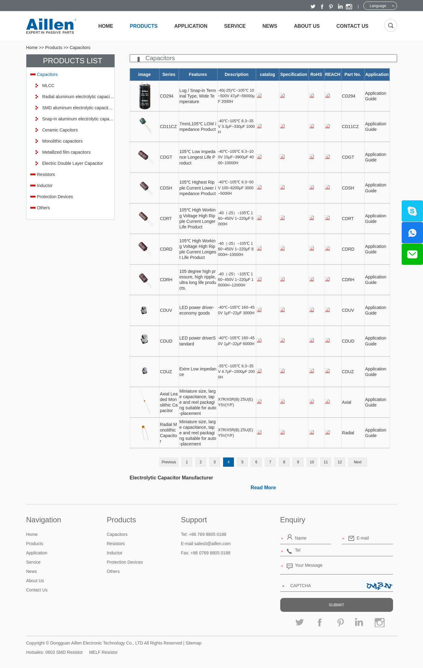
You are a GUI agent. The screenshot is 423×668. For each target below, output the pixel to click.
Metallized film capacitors (66, 152)
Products (144, 26)
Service (235, 26)
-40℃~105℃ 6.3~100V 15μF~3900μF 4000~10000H (236, 157)
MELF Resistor (103, 652)
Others (43, 207)
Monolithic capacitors (62, 141)
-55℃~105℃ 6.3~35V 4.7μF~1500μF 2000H (236, 371)
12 (340, 462)
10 (312, 462)
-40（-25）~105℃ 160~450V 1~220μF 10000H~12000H (236, 279)
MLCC (48, 85)
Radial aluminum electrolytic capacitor (78, 96)
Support (194, 520)
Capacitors (80, 47)
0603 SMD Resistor (64, 652)
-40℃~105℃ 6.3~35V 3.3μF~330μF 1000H (236, 126)
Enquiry (292, 520)
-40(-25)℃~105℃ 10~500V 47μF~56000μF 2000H (236, 96)
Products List (72, 60)
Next (358, 462)
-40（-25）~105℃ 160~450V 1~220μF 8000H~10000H (236, 249)
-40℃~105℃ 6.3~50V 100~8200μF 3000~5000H (236, 187)
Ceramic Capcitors (60, 129)
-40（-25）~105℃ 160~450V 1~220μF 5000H (236, 218)
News (269, 26)
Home (105, 26)
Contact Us (352, 26)
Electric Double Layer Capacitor (72, 163)
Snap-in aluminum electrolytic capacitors (78, 118)
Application (190, 26)
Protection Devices (55, 196)
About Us (307, 26)
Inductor (45, 185)
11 (326, 462)
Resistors (46, 174)
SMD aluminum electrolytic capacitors (78, 107)
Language (378, 6)
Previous (169, 462)
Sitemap (193, 643)
